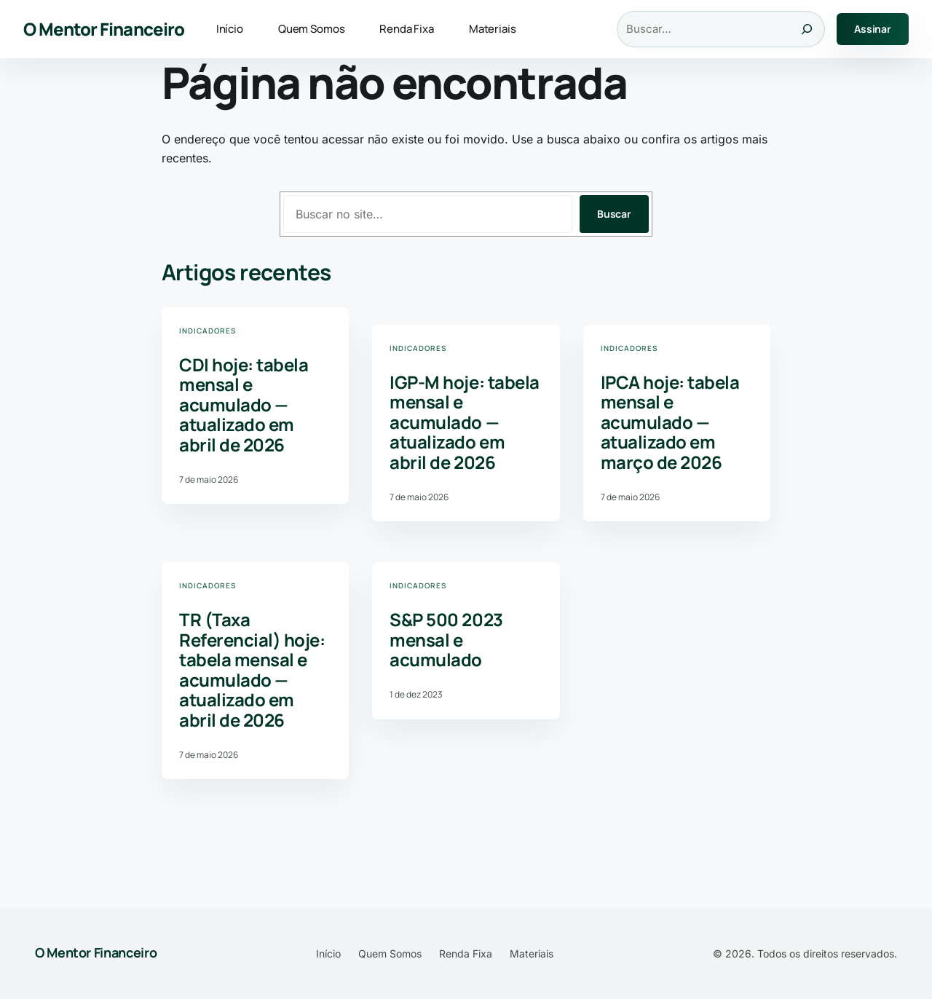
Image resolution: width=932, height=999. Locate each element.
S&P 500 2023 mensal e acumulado (446, 639)
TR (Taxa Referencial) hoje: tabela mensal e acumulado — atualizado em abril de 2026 (252, 669)
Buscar (614, 214)
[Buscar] (806, 29)
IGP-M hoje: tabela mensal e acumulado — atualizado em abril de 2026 (464, 422)
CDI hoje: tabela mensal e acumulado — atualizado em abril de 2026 (243, 405)
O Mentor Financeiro (103, 29)
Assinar (872, 29)
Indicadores (207, 330)
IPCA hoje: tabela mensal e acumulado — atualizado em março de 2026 (670, 422)
